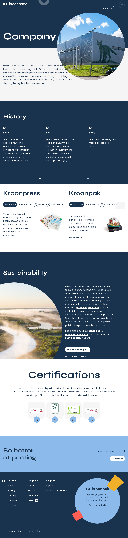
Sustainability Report (77, 337)
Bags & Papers (110, 204)
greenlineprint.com (87, 307)
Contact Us (106, 8)
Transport (12, 505)
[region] (64, 532)
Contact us (117, 458)
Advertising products (59, 204)
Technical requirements (57, 490)
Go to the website (97, 505)
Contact (31, 490)
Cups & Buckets (93, 204)
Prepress (12, 485)
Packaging (13, 500)
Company (32, 480)
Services (12, 480)
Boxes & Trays (76, 204)
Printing (11, 490)
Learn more (74, 237)
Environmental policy (75, 356)
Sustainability (33, 495)
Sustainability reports (78, 349)
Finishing (12, 495)
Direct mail (42, 204)
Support (50, 480)
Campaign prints (26, 204)
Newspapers (10, 204)
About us (31, 485)
